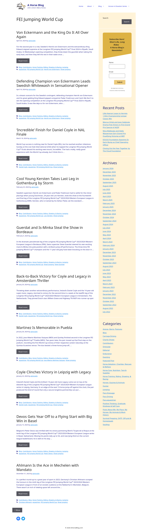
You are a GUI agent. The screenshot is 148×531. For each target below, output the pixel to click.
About (91, 6)
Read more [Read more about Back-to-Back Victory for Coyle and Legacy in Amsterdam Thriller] (22, 307)
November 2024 (109, 214)
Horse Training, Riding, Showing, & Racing (46, 67)
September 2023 (109, 263)
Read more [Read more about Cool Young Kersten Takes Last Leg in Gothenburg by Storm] (22, 207)
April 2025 (107, 196)
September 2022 (109, 305)
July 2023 (106, 270)
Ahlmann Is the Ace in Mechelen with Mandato (47, 467)
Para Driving (108, 396)
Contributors (27, 67)
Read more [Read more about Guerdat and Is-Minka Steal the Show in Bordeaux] (22, 256)
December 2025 (109, 172)
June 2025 (107, 193)
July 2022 (106, 312)
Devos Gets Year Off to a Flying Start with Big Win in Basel (54, 418)
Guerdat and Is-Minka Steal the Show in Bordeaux (49, 229)
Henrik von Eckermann (52, 69)
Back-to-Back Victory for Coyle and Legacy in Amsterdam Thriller (53, 278)
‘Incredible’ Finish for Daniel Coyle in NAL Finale (50, 132)
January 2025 (108, 207)
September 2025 (109, 182)
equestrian (22, 69)
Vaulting (106, 424)
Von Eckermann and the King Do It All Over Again (52, 34)
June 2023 (107, 273)
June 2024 (107, 231)
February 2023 (109, 287)
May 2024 (107, 235)
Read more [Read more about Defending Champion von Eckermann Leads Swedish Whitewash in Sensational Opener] (22, 109)
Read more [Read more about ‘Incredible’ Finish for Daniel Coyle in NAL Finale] (22, 158)
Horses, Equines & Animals (114, 382)
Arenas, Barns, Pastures (112, 329)
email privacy (120, 88)
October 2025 (108, 179)
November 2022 (109, 298)
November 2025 (109, 175)
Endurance (107, 353)
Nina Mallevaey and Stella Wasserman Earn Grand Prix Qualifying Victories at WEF (114, 133)
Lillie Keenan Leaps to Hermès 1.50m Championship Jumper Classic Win (115, 116)
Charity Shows (108, 339)
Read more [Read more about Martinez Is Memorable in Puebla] (22, 352)
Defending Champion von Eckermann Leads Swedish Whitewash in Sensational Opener (53, 83)
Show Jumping (66, 69)
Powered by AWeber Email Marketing (117, 90)
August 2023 (108, 266)
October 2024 (108, 217)
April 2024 (107, 238)
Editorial (106, 350)
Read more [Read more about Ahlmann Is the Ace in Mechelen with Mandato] (22, 493)
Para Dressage (109, 393)
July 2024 (106, 228)
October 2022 (108, 301)
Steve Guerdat (60, 264)
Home (81, 6)
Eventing (106, 357)
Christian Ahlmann (25, 502)
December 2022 (109, 294)
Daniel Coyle (23, 167)
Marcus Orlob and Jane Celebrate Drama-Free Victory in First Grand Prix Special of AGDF (116, 125)
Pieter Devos (48, 453)
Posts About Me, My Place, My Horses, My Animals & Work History (115, 412)
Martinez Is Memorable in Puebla (44, 327)
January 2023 (108, 291)
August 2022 (108, 308)
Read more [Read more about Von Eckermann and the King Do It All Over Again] (22, 61)
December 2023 (109, 252)
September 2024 (109, 221)
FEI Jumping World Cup (35, 69)
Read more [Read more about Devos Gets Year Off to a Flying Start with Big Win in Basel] (22, 445)
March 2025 (107, 200)
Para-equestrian (109, 400)
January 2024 (108, 249)
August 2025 (108, 186)
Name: (111, 62)
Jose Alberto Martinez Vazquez (54, 360)
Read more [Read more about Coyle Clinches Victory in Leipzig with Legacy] (22, 396)
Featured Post (108, 360)
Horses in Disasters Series (120, 6)
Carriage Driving (109, 336)
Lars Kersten (48, 216)
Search (105, 18)
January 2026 (108, 168)
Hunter (106, 386)
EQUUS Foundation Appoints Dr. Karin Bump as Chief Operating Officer (116, 142)
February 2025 (109, 203)
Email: (111, 72)
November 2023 (109, 256)
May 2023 (107, 277)
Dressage (106, 346)
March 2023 (107, 284)
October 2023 (108, 259)
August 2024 (108, 224)
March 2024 (107, 242)
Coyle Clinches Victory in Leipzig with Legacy (53, 372)
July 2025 (106, 189)
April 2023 (107, 280)
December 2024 (109, 210)
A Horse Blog (35, 5)
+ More (17, 510)
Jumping (65, 67)
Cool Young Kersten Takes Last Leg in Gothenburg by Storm (47, 180)
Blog (102, 6)
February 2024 (109, 245)
